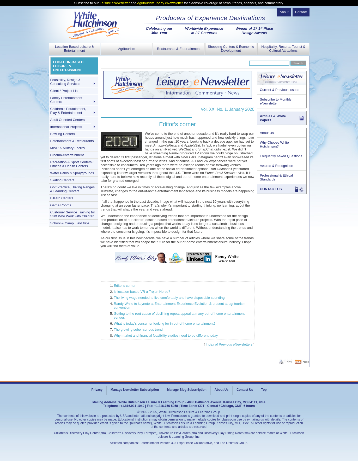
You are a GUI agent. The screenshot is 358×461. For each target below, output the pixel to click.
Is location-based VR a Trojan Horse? (142, 292)
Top (264, 390)
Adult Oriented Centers (67, 120)
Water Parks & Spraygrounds (72, 173)
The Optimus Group (233, 443)
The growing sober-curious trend (138, 329)
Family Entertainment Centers (66, 100)
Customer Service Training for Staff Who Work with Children (72, 214)
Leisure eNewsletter (115, 3)
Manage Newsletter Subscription (135, 390)
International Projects (66, 127)
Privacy (96, 390)
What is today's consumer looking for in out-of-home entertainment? (165, 323)
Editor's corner (125, 286)
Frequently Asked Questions (281, 156)
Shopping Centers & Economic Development (231, 48)
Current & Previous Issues (279, 90)
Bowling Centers (62, 134)
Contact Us (244, 390)
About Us (267, 133)
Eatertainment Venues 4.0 (157, 443)
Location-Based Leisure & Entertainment (74, 48)
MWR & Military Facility (67, 148)
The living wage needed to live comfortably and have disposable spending (169, 298)
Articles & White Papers (273, 118)
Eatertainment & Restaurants (72, 141)
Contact (301, 12)
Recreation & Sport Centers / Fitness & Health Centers (72, 164)
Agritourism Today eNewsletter (160, 3)
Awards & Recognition (276, 166)
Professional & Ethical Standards (276, 177)
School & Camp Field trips (69, 223)
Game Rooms (60, 205)
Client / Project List (64, 91)
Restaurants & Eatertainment (179, 49)
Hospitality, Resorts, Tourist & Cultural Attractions (283, 48)
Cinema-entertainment (67, 155)
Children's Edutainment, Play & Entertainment (68, 111)
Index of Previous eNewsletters (229, 344)
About (284, 12)
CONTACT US (271, 189)
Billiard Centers (61, 198)
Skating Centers (62, 180)
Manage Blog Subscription (186, 390)
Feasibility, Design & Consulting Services (65, 82)
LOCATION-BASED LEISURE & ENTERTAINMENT (68, 66)
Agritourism (126, 49)
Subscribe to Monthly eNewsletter (276, 101)
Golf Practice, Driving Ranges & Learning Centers (72, 189)
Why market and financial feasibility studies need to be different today (166, 335)
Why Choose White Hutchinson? (274, 144)
